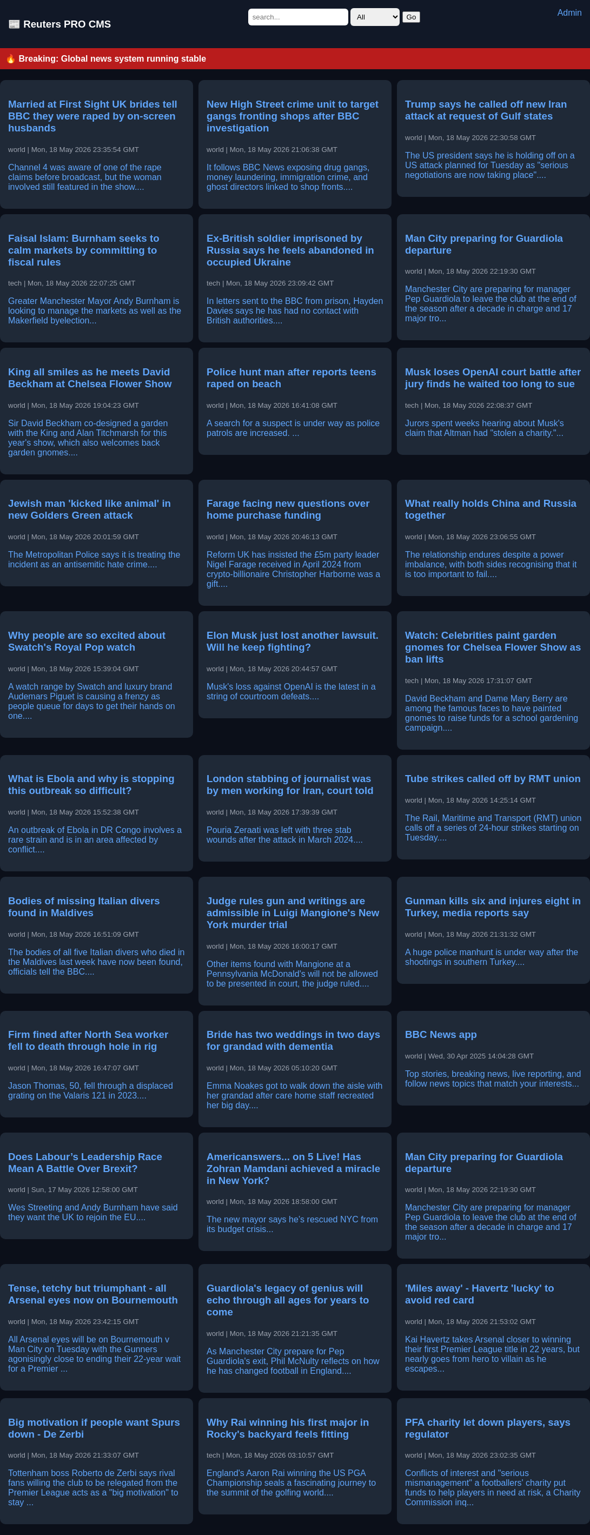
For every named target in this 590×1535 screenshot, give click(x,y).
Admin (570, 12)
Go (411, 17)
